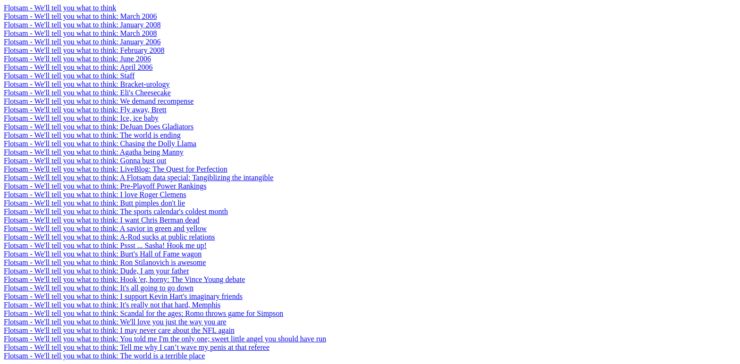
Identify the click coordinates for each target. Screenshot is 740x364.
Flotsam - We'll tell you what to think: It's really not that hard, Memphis (112, 305)
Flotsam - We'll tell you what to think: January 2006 (82, 42)
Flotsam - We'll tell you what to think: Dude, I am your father (96, 271)
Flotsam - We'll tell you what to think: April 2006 (78, 67)
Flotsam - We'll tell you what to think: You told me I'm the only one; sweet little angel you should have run (165, 339)
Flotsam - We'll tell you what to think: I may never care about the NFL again (119, 330)
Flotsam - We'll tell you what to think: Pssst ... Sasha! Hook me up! (105, 245)
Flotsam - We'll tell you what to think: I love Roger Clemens (95, 194)
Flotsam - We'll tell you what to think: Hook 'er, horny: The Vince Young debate (124, 279)
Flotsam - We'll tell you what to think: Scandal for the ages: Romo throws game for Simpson (143, 313)
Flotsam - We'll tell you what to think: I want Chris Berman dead (102, 220)
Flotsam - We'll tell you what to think (60, 8)
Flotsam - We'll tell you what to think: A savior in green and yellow (105, 228)
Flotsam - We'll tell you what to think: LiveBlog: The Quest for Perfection (115, 169)
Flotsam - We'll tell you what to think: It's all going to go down (98, 288)
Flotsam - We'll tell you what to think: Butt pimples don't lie (94, 203)
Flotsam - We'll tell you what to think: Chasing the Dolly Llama (100, 144)
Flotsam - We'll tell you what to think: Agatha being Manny (94, 152)
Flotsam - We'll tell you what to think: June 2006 (77, 59)
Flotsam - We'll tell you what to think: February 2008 (84, 50)
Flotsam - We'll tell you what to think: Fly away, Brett (85, 110)
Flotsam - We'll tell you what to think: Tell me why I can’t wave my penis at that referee (136, 347)
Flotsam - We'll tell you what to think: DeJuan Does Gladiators (98, 127)
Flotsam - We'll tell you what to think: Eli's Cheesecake (87, 93)
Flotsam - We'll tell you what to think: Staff (69, 76)
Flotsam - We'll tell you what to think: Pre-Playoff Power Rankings (105, 186)
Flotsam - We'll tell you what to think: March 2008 (80, 33)
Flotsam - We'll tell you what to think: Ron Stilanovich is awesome (105, 262)
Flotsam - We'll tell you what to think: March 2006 (80, 16)
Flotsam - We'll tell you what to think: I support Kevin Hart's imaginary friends (123, 296)
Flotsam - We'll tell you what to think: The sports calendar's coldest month (116, 211)
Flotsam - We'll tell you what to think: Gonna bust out (85, 161)
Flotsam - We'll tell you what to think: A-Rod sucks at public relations (109, 237)
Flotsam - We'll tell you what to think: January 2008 (82, 25)
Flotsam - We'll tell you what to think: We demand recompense (98, 101)
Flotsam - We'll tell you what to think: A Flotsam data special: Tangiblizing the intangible (138, 178)
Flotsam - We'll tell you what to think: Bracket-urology (86, 84)
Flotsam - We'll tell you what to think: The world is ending (92, 135)
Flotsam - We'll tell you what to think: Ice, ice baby (81, 118)
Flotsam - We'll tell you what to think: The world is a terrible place (104, 356)
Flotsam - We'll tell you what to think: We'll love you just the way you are (115, 322)
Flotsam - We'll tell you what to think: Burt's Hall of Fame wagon (103, 254)
